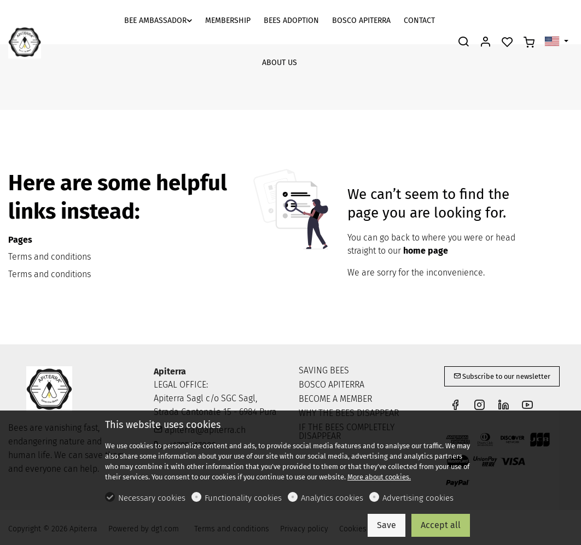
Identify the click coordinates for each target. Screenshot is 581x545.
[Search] (463, 42)
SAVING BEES (324, 370)
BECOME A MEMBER (335, 399)
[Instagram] (479, 406)
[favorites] (507, 42)
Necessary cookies (151, 498)
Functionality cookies (243, 498)
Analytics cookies (332, 498)
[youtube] (527, 406)
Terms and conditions (49, 256)
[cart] (529, 42)
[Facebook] (455, 406)
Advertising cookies (418, 498)
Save (386, 525)
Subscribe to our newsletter (502, 376)
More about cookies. (379, 477)
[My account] (485, 42)
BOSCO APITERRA (331, 384)
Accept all (441, 525)
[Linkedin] (503, 406)
